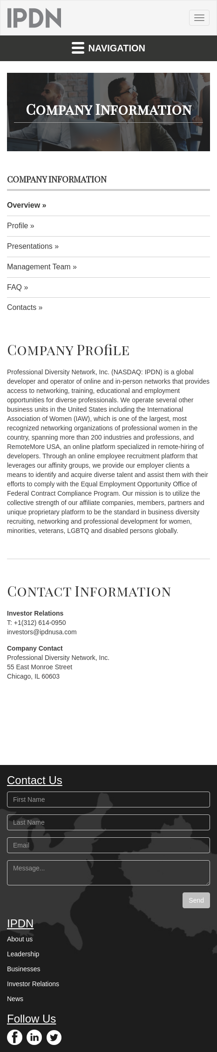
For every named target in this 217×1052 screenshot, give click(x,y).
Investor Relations (33, 984)
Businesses (24, 969)
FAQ (14, 287)
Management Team (39, 267)
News (15, 999)
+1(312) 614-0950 (40, 622)
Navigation (108, 47)
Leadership (23, 954)
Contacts (21, 307)
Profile (17, 226)
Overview (23, 205)
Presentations (30, 246)
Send (196, 900)
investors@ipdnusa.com (42, 632)
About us (20, 939)
